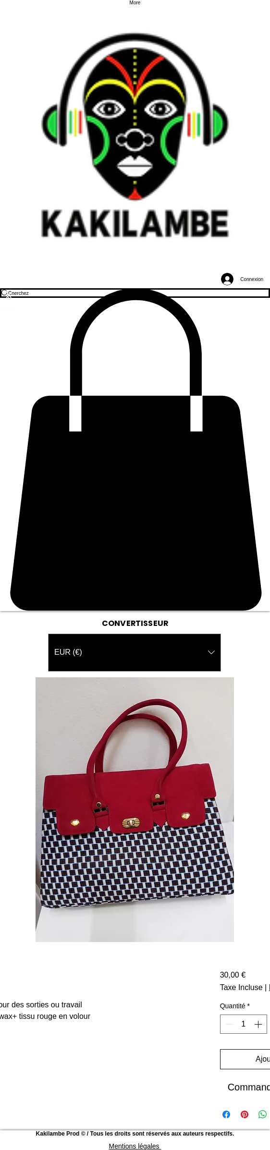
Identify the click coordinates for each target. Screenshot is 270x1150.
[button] (135, 449)
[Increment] (259, 1024)
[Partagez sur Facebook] (226, 1114)
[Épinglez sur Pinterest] (244, 1114)
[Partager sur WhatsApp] (263, 1114)
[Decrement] (228, 1024)
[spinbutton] (243, 1024)
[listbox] (134, 653)
